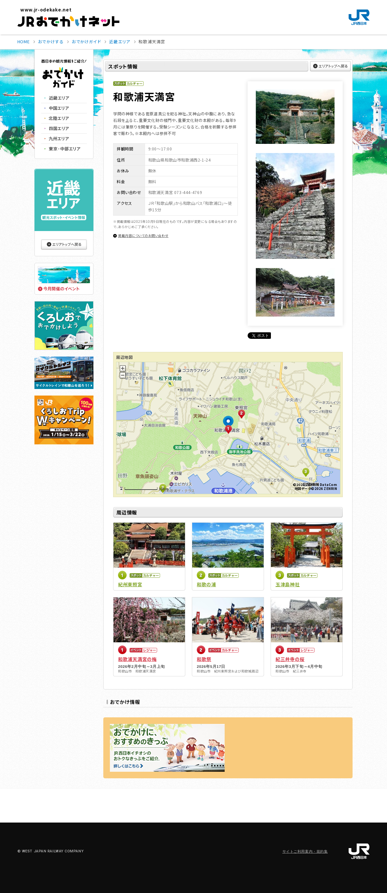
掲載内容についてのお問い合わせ (143, 235)
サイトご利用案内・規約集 (305, 851)
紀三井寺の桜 (289, 659)
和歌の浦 (206, 584)
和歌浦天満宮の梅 (137, 659)
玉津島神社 (287, 584)
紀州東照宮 (130, 584)
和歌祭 (204, 659)
